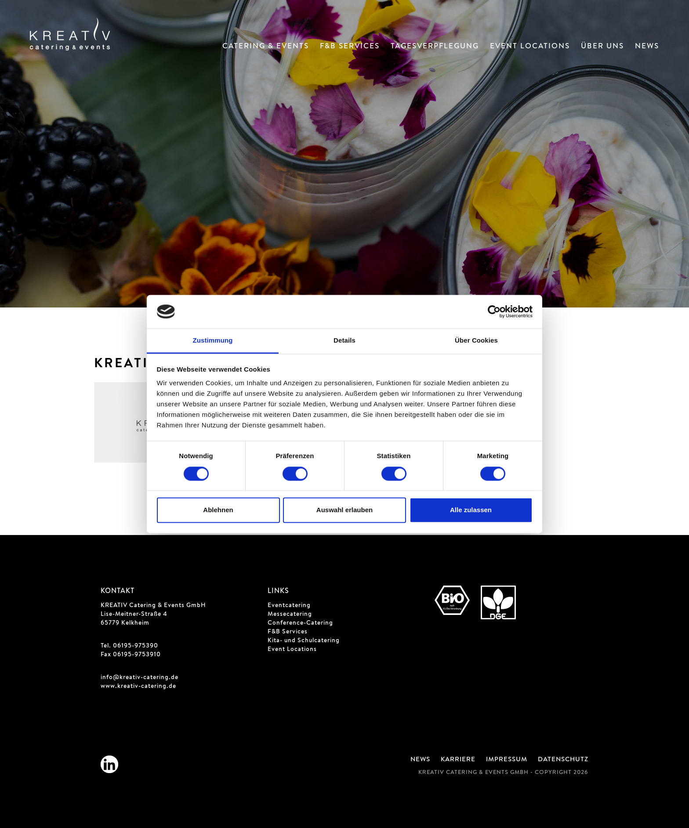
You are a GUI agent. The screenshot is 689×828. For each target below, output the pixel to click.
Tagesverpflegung (435, 47)
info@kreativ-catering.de (139, 678)
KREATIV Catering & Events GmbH (153, 606)
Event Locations (530, 47)
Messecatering (290, 614)
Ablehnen (218, 510)
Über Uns (602, 47)
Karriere (458, 759)
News (647, 47)
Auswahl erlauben (344, 510)
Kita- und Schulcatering (304, 641)
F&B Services (350, 47)
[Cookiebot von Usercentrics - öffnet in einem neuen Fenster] (494, 311)
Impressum (506, 759)
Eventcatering (289, 606)
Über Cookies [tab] (476, 340)
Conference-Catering (300, 623)
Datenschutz (563, 759)
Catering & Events (265, 47)
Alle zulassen (471, 510)
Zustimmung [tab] (213, 340)
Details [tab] (344, 340)
